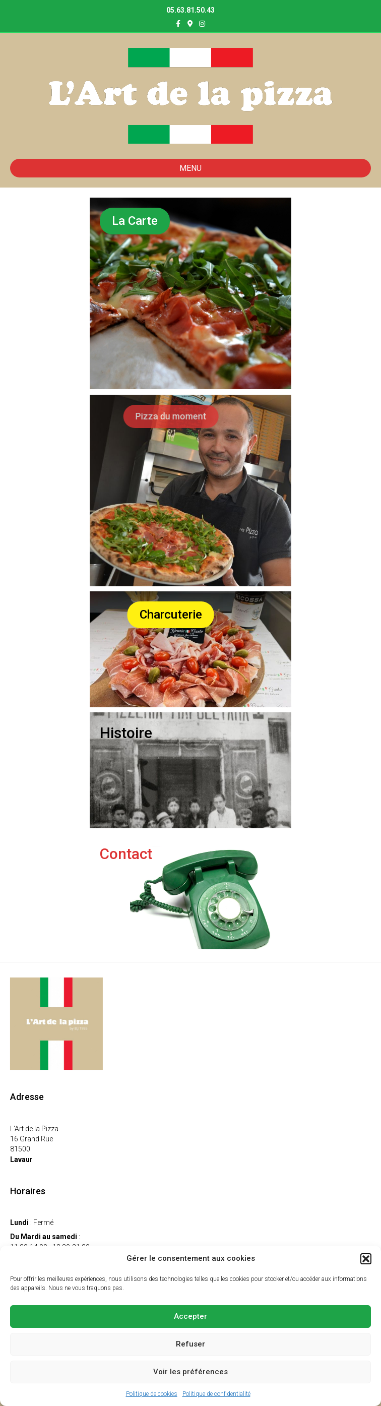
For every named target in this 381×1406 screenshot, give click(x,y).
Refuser (190, 1344)
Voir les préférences (190, 1371)
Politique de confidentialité (216, 1393)
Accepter (190, 1316)
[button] (366, 1259)
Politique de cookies (151, 1393)
